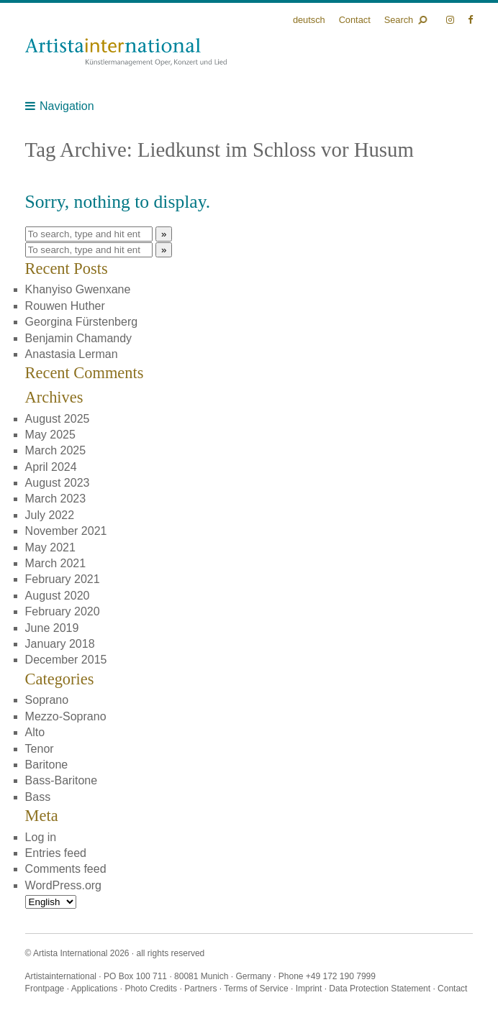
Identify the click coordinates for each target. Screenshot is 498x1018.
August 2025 (57, 419)
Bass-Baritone (61, 780)
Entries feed (55, 853)
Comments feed (66, 869)
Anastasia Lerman (71, 354)
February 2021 (62, 579)
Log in (41, 837)
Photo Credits (150, 988)
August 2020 (57, 596)
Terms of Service (256, 988)
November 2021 (66, 531)
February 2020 (62, 611)
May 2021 (50, 547)
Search (399, 19)
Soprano (47, 700)
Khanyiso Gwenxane (78, 289)
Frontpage (45, 988)
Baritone (46, 764)
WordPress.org (63, 885)
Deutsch (309, 19)
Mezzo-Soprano (66, 716)
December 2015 (66, 660)
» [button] (163, 234)
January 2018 (60, 644)
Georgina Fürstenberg (81, 322)
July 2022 (50, 515)
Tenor (39, 749)
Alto (35, 732)
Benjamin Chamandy (78, 338)
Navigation (67, 106)
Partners (200, 988)
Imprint (309, 988)
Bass (38, 797)
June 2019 (52, 628)
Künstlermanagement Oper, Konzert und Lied (126, 52)
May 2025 (50, 434)
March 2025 (55, 450)
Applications (94, 988)
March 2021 (55, 563)
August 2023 (57, 483)
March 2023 (55, 498)
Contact (355, 19)
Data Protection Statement (379, 988)
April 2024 (51, 467)
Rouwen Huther (65, 306)
